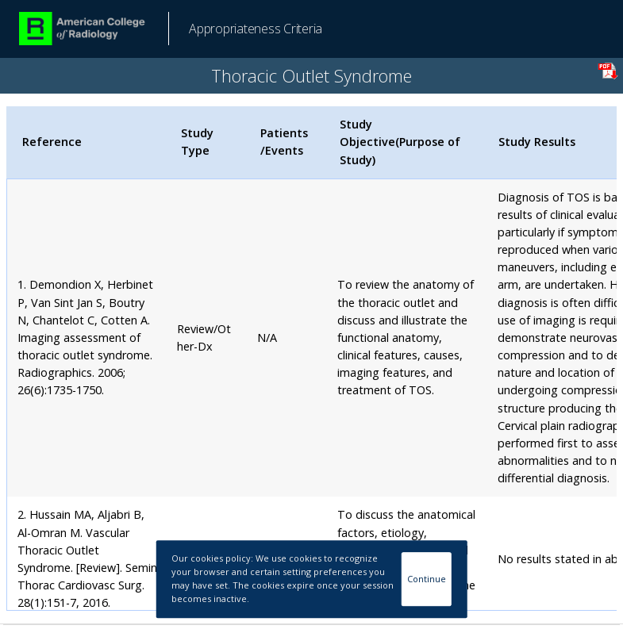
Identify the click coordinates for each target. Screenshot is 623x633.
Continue (426, 579)
